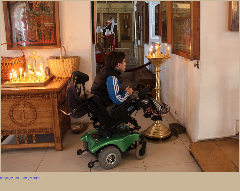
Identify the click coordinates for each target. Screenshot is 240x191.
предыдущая (9, 178)
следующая (32, 178)
